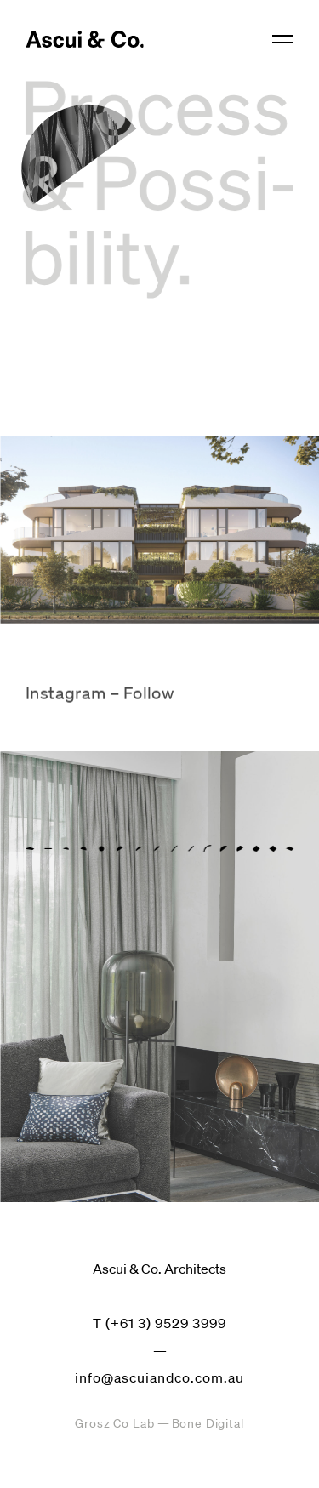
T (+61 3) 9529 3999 (159, 1322)
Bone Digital (208, 1423)
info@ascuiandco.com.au (159, 1377)
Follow (148, 699)
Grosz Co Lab (114, 1423)
